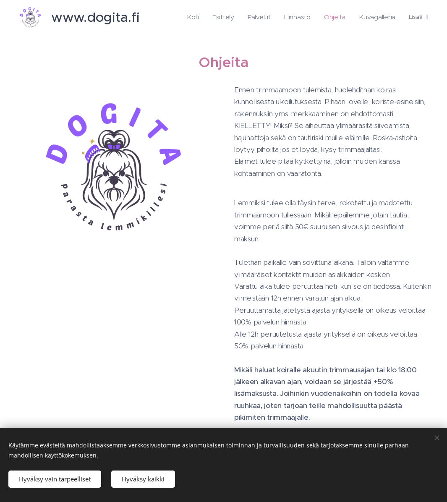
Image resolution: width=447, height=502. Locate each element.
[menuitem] (207, 17)
